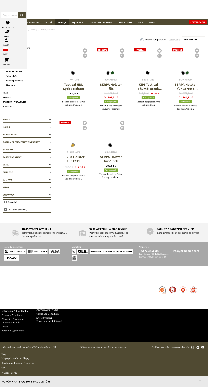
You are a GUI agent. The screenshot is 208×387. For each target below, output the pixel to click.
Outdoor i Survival (101, 22)
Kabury (7, 62)
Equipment (78, 22)
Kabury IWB (11, 75)
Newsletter (7, 302)
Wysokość (27, 194)
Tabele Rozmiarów (11, 306)
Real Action (125, 22)
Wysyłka (5, 290)
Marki (152, 22)
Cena (27, 164)
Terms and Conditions (47, 313)
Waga (27, 187)
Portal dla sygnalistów (12, 330)
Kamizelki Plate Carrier (16, 48)
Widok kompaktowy (155, 39)
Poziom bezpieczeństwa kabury (27, 142)
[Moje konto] (173, 9)
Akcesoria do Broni (27, 22)
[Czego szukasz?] (98, 9)
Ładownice (9, 57)
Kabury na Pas (12, 66)
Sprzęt (62, 22)
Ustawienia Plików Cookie (14, 311)
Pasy (5, 92)
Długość (27, 172)
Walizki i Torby (9, 372)
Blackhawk (110, 79)
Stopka (4, 326)
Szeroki (27, 179)
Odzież (48, 22)
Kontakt (5, 286)
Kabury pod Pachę (14, 80)
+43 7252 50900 (149, 251)
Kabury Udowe (14, 71)
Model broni (27, 134)
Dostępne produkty (17, 209)
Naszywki (8, 106)
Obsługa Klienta (13, 281)
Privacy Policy (43, 305)
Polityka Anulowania (47, 309)
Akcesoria (10, 85)
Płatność (5, 294)
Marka (27, 119)
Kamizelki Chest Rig (14, 52)
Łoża (3, 376)
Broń (7, 22)
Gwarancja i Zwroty (11, 298)
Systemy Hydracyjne (14, 101)
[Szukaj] (133, 9)
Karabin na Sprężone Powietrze (17, 363)
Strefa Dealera (43, 286)
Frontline (74, 79)
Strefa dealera (197, 22)
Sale (140, 22)
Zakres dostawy (27, 157)
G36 (3, 367)
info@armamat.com (186, 251)
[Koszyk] (192, 9)
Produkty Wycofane (11, 315)
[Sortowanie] (193, 39)
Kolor (27, 127)
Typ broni (27, 149)
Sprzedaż (12, 202)
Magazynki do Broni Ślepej (15, 358)
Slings (7, 97)
